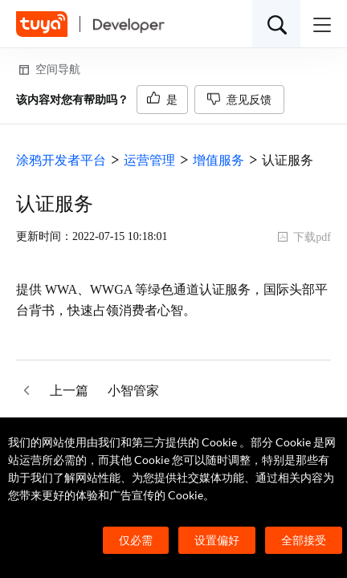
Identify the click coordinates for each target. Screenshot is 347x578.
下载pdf (304, 237)
